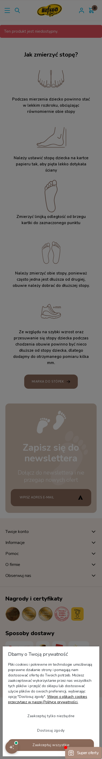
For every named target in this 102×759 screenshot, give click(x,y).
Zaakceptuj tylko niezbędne (51, 716)
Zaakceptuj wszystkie (51, 745)
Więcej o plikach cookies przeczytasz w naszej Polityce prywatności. (47, 699)
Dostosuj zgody (51, 730)
